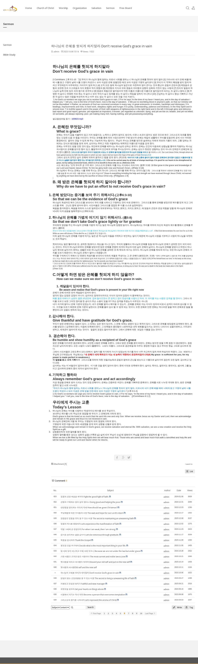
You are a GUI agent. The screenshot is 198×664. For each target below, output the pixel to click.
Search (91, 607)
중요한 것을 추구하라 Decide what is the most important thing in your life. (93, 545)
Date (179, 490)
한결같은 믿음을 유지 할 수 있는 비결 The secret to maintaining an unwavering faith (97, 518)
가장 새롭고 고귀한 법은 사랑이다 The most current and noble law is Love (93, 556)
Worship (63, 8)
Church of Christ (45, 8)
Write (177, 607)
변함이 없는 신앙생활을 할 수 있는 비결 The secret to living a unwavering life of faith (97, 578)
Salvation (96, 8)
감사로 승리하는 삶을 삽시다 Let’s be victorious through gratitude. (90, 534)
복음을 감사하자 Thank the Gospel (76, 540)
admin (56, 51)
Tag (188, 607)
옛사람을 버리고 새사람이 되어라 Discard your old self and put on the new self (95, 562)
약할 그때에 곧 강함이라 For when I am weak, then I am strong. (88, 529)
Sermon (110, 8)
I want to (188, 464)
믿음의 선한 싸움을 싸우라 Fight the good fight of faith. (85, 496)
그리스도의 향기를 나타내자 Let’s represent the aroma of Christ (89, 600)
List (189, 471)
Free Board (125, 8)
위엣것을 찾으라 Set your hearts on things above (82, 589)
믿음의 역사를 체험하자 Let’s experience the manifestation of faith (90, 524)
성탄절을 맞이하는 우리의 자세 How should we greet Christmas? (89, 507)
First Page (96, 613)
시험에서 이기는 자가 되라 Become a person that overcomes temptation (93, 594)
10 (141, 613)
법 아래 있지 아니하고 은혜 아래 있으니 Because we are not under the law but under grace (100, 551)
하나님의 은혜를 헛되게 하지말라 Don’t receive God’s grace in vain (101, 46)
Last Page (150, 613)
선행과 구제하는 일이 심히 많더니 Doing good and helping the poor (90, 502)
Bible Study (9, 54)
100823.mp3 (77, 119)
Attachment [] (59, 464)
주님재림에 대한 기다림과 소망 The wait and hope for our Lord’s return (92, 513)
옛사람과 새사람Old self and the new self (79, 567)
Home (28, 8)
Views (189, 490)
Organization (80, 8)
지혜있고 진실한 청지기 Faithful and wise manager (83, 583)
